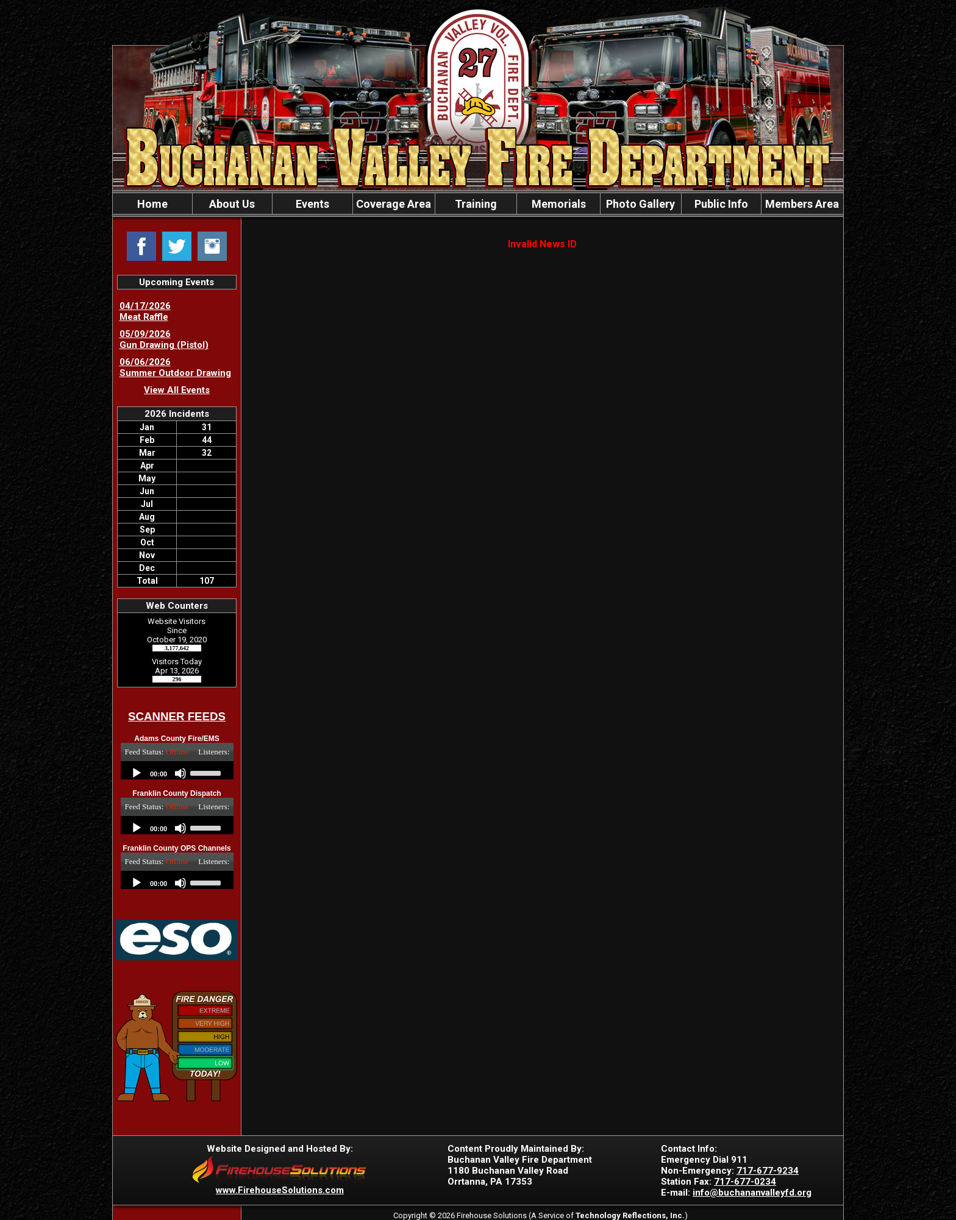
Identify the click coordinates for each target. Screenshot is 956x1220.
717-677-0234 (745, 1181)
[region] (478, 203)
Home (152, 203)
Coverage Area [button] (393, 203)
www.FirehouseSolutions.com (280, 1190)
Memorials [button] (559, 203)
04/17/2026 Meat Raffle (145, 311)
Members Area (802, 203)
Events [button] (312, 203)
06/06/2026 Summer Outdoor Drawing (175, 367)
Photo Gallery (640, 203)
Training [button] (476, 203)
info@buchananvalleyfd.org (752, 1192)
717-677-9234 (768, 1170)
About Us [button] (232, 203)
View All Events (177, 390)
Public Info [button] (721, 203)
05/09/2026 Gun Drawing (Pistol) (164, 339)
